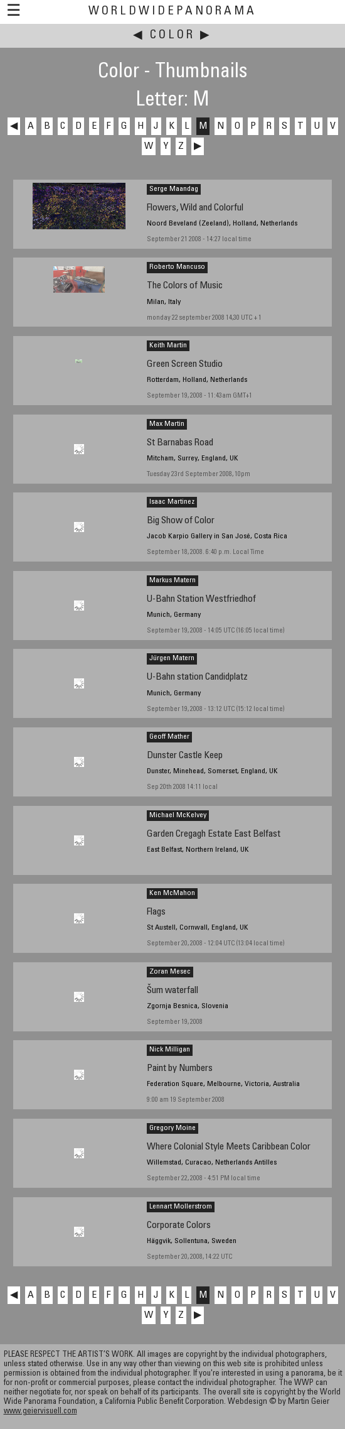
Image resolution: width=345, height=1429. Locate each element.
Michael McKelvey (177, 815)
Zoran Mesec (170, 971)
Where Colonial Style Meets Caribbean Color (228, 1147)
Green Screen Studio (185, 364)
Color (172, 35)
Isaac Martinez (171, 502)
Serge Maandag (173, 189)
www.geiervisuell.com (40, 1412)
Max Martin (166, 424)
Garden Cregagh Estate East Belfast (213, 834)
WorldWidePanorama (172, 12)
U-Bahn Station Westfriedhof (201, 599)
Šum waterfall (172, 991)
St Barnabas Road (180, 443)
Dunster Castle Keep (185, 756)
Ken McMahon (172, 893)
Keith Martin (168, 345)
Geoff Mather (169, 737)
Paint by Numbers (180, 1068)
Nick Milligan (169, 1049)
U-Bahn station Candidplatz (197, 677)
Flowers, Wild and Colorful (195, 208)
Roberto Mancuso (177, 267)
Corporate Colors (179, 1226)
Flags (156, 912)
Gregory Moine (172, 1128)
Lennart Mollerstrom (180, 1206)
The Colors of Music (185, 286)
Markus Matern (172, 580)
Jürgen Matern (171, 658)
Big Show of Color (181, 521)
